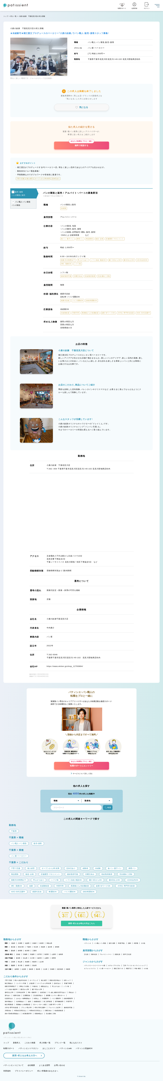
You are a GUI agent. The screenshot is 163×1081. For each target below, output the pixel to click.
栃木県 (50, 947)
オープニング (34, 980)
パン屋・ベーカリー (105, 968)
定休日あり (57, 983)
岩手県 (39, 954)
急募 (29, 1001)
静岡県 (20, 950)
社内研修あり (20, 1001)
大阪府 (13, 943)
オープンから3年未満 (44, 983)
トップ (5, 16)
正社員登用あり (38, 995)
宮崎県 (52, 969)
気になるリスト (76, 1043)
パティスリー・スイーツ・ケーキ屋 (94, 965)
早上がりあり (56, 986)
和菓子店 (129, 968)
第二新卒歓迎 (48, 1001)
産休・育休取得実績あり (12, 1013)
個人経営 (44, 980)
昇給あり (71, 992)
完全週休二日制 (51, 1013)
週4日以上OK (9, 992)
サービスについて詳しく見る (82, 773)
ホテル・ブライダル (114, 965)
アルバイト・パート (106, 954)
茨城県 (43, 947)
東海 (6, 950)
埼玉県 (36, 947)
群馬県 (57, 947)
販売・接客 (112, 943)
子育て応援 (8, 980)
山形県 (54, 954)
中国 (6, 962)
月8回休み (8, 1010)
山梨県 (46, 958)
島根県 (27, 962)
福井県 (39, 958)
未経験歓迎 (37, 1001)
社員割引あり (9, 998)
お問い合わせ (59, 1065)
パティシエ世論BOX (84, 1048)
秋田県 (46, 954)
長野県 (54, 958)
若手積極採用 (59, 1001)
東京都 (13, 947)
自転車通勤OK (68, 998)
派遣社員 (117, 954)
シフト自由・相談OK (11, 989)
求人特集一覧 (44, 1043)
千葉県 (29, 947)
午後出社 (35, 986)
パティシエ (87, 943)
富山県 (25, 958)
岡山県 (20, 962)
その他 (143, 943)
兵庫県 (20, 943)
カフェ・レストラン (90, 968)
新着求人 (16, 1043)
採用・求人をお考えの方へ (23, 1055)
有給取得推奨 (59, 1010)
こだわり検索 (29, 1043)
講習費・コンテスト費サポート (55, 995)
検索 (107, 807)
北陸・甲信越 (9, 958)
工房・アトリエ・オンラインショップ (134, 965)
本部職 (136, 943)
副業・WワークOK (55, 1004)
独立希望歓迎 (9, 1004)
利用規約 (7, 1071)
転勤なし (36, 998)
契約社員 (94, 954)
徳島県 (27, 965)
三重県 (34, 950)
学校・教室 (137, 968)
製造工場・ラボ (118, 968)
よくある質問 (44, 1065)
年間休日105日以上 (20, 1010)
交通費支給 (26, 995)
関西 (6, 943)
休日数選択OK (27, 1013)
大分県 (45, 969)
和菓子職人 (121, 943)
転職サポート (8, 1048)
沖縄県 (68, 969)
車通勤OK (45, 998)
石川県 (32, 958)
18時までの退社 (24, 986)
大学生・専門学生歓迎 (11, 1007)
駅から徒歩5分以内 (21, 980)
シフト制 (66, 986)
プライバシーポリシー (24, 1071)
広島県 (13, 962)
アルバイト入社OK (54, 1007)
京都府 (34, 943)
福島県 (61, 954)
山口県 (41, 962)
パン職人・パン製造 (100, 943)
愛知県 (13, 950)
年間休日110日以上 (35, 1010)
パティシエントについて (13, 1065)
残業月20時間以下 (10, 986)
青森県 (32, 954)
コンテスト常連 (21, 983)
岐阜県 (27, 950)
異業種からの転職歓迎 (23, 1004)
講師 (129, 943)
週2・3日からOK (37, 989)
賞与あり (7, 995)
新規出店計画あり (55, 980)
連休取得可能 (68, 1007)
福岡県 (17, 969)
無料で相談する (81, 144)
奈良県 (41, 943)
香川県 (20, 965)
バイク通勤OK (56, 998)
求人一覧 (13, 16)
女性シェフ (67, 980)
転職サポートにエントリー (81, 764)
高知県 (34, 965)
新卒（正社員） (127, 954)
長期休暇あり (39, 1013)
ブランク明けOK (26, 1007)
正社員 (86, 954)
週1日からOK (24, 989)
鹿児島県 (60, 969)
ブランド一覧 (60, 1043)
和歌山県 (49, 943)
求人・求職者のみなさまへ (47, 1071)
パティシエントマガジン (29, 1048)
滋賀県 (27, 943)
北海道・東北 (9, 954)
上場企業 (31, 983)
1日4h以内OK (20, 992)
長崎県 (31, 969)
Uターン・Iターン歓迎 (40, 1004)
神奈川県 (21, 947)
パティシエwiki (65, 1048)
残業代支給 (16, 995)
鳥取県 (34, 962)
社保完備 (43, 992)
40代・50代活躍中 (40, 1007)
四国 (6, 965)
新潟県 (18, 958)
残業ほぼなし (45, 986)
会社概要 (31, 1065)
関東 (6, 947)
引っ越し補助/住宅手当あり (57, 992)
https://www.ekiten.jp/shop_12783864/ (65, 666)
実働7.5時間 (68, 983)
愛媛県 (13, 965)
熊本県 (38, 969)
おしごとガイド (49, 1048)
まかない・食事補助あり (23, 998)
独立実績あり (9, 983)
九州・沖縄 (8, 969)
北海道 (18, 954)
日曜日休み (48, 1010)
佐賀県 (24, 969)
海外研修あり (9, 1001)
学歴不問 (69, 1001)
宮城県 (25, 954)
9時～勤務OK (32, 992)
